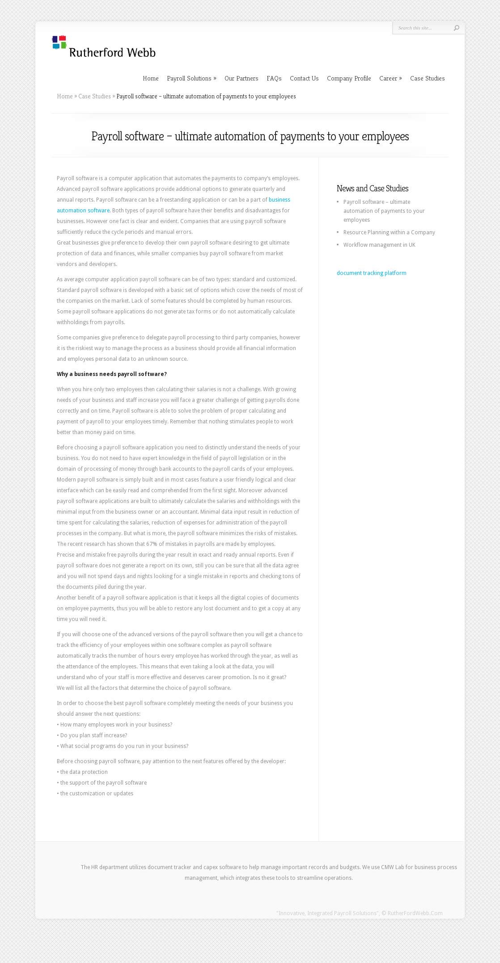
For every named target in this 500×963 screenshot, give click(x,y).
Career (390, 78)
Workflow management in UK (379, 245)
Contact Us (304, 78)
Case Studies (427, 78)
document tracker (169, 867)
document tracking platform (372, 273)
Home (151, 78)
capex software (222, 867)
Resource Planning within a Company (389, 232)
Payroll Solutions (191, 78)
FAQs (274, 78)
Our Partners (241, 78)
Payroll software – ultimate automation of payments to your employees (384, 211)
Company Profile (349, 78)
